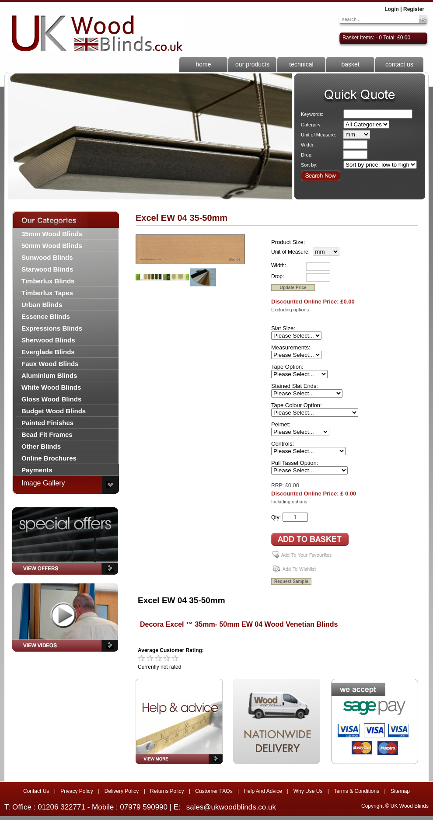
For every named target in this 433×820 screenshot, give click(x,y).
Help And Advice (263, 791)
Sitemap (400, 791)
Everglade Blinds (48, 352)
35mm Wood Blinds (51, 233)
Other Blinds (41, 446)
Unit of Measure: (318, 134)
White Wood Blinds (51, 387)
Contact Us (36, 791)
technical (301, 64)
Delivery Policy (122, 791)
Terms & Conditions (356, 791)
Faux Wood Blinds (50, 363)
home (203, 64)
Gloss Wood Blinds (51, 399)
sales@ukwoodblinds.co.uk (231, 807)
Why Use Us (308, 791)
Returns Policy (167, 791)
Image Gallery (43, 483)
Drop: (307, 154)
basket (350, 64)
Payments (36, 470)
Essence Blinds (45, 316)
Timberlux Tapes (47, 293)
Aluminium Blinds (49, 375)
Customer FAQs (213, 791)
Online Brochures (49, 458)
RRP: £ (279, 485)
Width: (307, 144)
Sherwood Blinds (48, 340)
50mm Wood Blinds (51, 245)
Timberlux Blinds (47, 281)
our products (252, 64)
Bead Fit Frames (47, 434)
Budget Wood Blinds (53, 411)
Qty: (276, 517)
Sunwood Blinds (47, 257)
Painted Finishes (47, 422)
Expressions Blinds (51, 328)
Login (391, 9)
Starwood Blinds (47, 269)
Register (413, 9)
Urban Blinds (41, 304)
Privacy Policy (76, 791)
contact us (399, 64)
